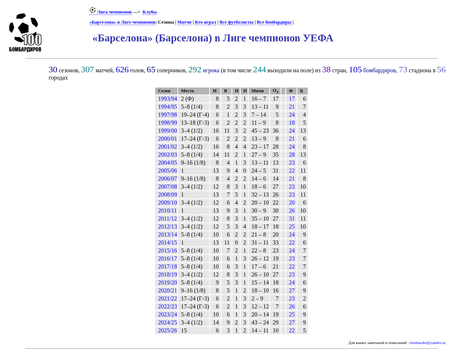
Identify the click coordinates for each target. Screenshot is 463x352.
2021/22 (167, 298)
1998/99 (167, 123)
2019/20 (167, 282)
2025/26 (167, 330)
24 (292, 115)
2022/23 (167, 306)
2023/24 (167, 314)
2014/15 (167, 242)
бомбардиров (379, 70)
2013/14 (167, 234)
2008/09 (167, 194)
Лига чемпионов (110, 12)
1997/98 (167, 115)
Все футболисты (236, 22)
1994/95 (167, 107)
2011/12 (167, 218)
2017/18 (167, 266)
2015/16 (167, 250)
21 (292, 107)
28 (292, 154)
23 (292, 162)
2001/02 (167, 146)
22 (292, 170)
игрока (211, 70)
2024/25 (167, 322)
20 (292, 202)
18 (292, 123)
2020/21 (167, 290)
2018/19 (167, 274)
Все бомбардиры (274, 22)
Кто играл (205, 22)
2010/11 (167, 210)
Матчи (184, 22)
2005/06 (167, 170)
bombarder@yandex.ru (428, 343)
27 (292, 290)
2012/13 (167, 226)
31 (292, 218)
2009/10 (167, 202)
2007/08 (167, 186)
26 (292, 210)
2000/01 (167, 138)
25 (292, 226)
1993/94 (167, 99)
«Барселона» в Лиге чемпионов (122, 22)
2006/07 (167, 178)
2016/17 (167, 258)
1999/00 (167, 131)
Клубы (149, 12)
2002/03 (167, 154)
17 (292, 99)
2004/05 (167, 162)
